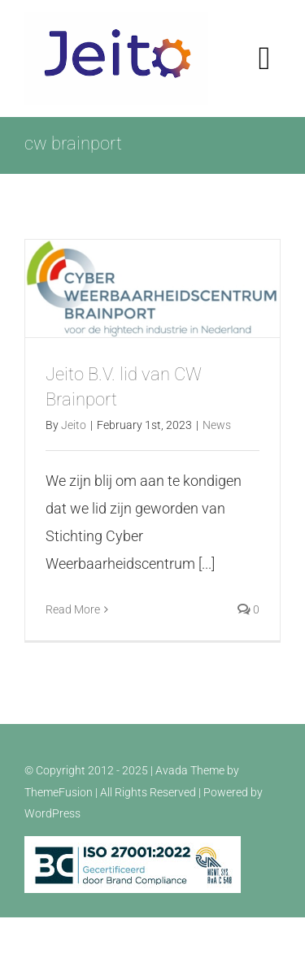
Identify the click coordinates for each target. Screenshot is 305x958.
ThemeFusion (58, 792)
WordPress (52, 813)
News (217, 424)
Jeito (73, 424)
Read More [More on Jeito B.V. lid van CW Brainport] (73, 609)
